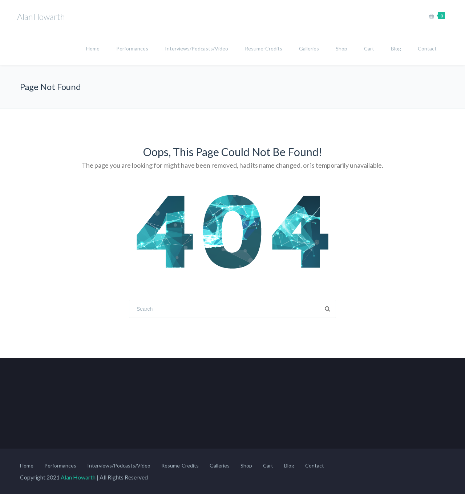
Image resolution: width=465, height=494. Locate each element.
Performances (132, 48)
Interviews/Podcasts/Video (196, 48)
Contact (427, 48)
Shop (341, 48)
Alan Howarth (78, 477)
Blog (396, 48)
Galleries (309, 48)
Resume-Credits (263, 48)
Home (93, 48)
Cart (369, 48)
